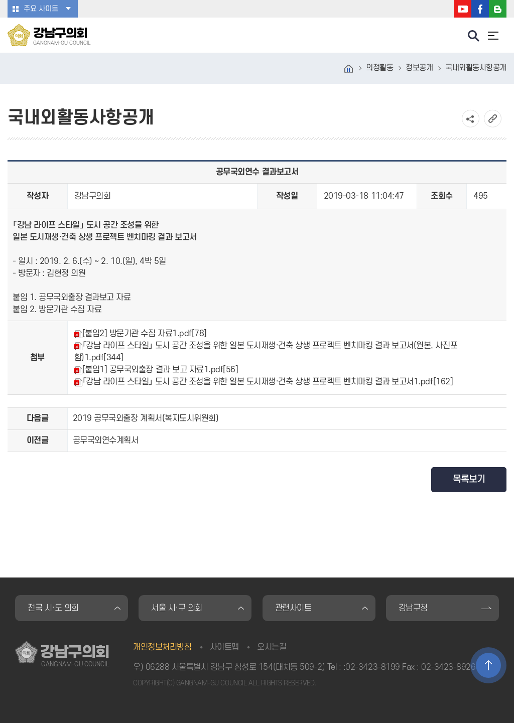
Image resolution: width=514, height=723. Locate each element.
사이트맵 (224, 647)
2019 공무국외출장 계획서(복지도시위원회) (145, 418)
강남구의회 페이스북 (480, 9)
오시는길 (271, 647)
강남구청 (413, 608)
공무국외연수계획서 (106, 440)
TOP (488, 665)
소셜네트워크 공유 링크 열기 (470, 118)
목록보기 (469, 479)
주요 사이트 (41, 9)
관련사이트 (293, 608)
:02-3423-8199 (371, 667)
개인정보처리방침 (162, 647)
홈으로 (348, 69)
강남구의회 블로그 (497, 9)
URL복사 (492, 118)
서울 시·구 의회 (176, 608)
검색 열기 (473, 36)
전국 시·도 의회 (53, 608)
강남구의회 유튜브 (462, 9)
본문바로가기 (0, 0)
